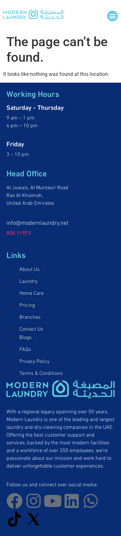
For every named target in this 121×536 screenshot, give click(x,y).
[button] (112, 16)
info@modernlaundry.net (37, 222)
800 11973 (18, 232)
